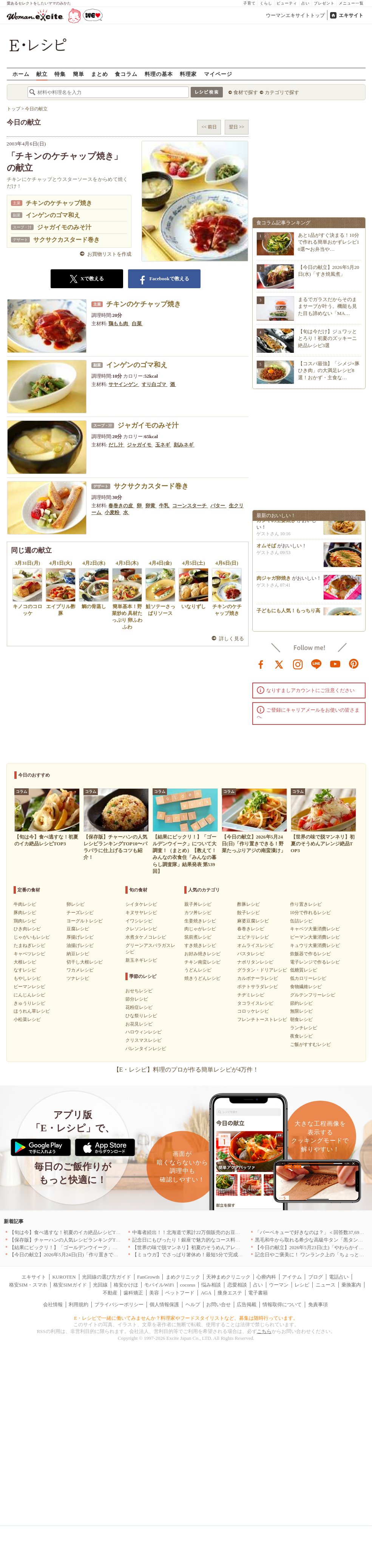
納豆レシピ (77, 953)
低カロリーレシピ (308, 978)
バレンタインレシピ (145, 1048)
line (316, 663)
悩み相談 (211, 1285)
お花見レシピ (139, 1024)
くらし (266, 3)
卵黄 (150, 505)
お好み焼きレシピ (202, 953)
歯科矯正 (133, 1293)
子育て (249, 3)
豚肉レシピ (25, 912)
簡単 (78, 73)
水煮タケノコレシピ (145, 937)
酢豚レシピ (248, 904)
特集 (60, 73)
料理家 (188, 73)
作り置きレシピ (306, 904)
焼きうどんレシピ (202, 978)
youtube (335, 663)
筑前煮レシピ (197, 937)
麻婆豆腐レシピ (253, 921)
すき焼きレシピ (200, 945)
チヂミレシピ (250, 995)
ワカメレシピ (80, 970)
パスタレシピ (250, 953)
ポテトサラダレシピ (257, 986)
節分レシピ (136, 999)
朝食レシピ (301, 1019)
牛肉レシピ (25, 904)
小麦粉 (112, 512)
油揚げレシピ (80, 945)
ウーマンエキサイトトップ (295, 15)
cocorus (187, 1285)
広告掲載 (246, 1304)
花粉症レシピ (139, 1007)
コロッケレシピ (253, 1011)
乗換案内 (351, 1285)
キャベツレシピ (29, 953)
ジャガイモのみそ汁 (64, 227)
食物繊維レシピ (306, 986)
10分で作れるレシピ (310, 912)
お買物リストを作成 (109, 254)
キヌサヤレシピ (141, 912)
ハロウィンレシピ (143, 1032)
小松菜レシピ (27, 1019)
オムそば (266, 550)
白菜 (137, 323)
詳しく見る (231, 638)
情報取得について (282, 1304)
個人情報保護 (164, 1304)
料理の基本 (159, 73)
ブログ (315, 1277)
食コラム (126, 73)
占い (305, 3)
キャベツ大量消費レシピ (315, 928)
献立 (42, 73)
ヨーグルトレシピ (84, 921)
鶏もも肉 (118, 323)
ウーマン (279, 1285)
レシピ (302, 1285)
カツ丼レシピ (197, 912)
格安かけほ (126, 1285)
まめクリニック (183, 1277)
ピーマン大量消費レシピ (315, 937)
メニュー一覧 (351, 3)
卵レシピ (75, 904)
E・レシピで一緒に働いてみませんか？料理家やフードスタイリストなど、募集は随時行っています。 (186, 1318)
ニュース (325, 1285)
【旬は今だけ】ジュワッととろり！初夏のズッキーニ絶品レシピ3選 (327, 338)
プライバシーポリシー (119, 1304)
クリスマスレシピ (143, 1040)
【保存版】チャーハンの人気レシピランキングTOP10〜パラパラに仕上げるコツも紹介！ (107, 1240)
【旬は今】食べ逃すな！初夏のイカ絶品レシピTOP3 (66, 1232)
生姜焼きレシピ (200, 921)
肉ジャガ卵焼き (273, 582)
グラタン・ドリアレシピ (262, 970)
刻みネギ (184, 445)
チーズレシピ (80, 912)
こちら (264, 1331)
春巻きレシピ (250, 928)
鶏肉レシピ (25, 921)
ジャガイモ (140, 445)
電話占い (339, 1277)
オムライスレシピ (255, 945)
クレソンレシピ (141, 928)
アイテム (292, 1277)
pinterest (354, 663)
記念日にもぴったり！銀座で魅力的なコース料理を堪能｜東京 (201, 1240)
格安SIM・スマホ (28, 1285)
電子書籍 (258, 1293)
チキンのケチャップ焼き (59, 203)
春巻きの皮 (121, 505)
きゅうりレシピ (29, 1003)
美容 (154, 1293)
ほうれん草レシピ (32, 1011)
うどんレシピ (197, 970)
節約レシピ (301, 1003)
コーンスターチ (190, 505)
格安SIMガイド (69, 1285)
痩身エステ (230, 1293)
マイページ (218, 73)
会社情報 (53, 1304)
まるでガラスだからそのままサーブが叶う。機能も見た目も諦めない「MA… (327, 306)
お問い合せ (218, 1304)
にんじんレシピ (29, 995)
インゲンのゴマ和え (53, 215)
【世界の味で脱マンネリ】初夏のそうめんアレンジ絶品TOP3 (199, 1247)
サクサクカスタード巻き (66, 239)
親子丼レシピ (197, 904)
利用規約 (78, 1304)
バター (218, 505)
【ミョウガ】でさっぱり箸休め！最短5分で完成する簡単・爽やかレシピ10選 (217, 1254)
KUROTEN (64, 1277)
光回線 (100, 1285)
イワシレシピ (139, 921)
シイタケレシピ (141, 904)
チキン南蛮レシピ (202, 962)
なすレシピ (25, 970)
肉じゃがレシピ (200, 928)
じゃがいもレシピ (32, 937)
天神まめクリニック (228, 1277)
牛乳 (164, 505)
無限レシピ (301, 1011)
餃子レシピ (248, 912)
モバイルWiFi (159, 1285)
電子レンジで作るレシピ (315, 962)
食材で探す (245, 92)
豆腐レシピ (77, 928)
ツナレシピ (77, 978)
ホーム (20, 73)
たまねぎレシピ (29, 945)
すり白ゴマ (154, 384)
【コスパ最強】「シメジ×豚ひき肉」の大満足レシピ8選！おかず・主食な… (329, 370)
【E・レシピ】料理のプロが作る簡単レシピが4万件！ (186, 1069)
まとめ (99, 73)
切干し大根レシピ (84, 962)
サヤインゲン (123, 384)
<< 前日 (209, 127)
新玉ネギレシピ (141, 960)
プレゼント (324, 3)
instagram (298, 663)
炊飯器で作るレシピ (310, 953)
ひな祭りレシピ (141, 1015)
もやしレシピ (27, 978)
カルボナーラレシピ (257, 978)
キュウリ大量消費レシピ (315, 945)
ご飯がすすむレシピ (310, 1044)
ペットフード (179, 1293)
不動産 (110, 1293)
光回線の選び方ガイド (106, 1277)
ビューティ (286, 3)
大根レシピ (25, 962)
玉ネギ (163, 445)
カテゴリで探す (282, 92)
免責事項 (318, 1304)
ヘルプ (192, 1304)
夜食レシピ (301, 1036)
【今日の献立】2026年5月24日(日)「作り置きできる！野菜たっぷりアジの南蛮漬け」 (103, 1254)
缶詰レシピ (301, 921)
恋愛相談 (237, 1285)
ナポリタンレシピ (255, 962)
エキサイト (351, 15)
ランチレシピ (303, 1027)
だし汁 (116, 445)
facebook (261, 663)
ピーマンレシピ (29, 986)
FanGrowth (148, 1277)
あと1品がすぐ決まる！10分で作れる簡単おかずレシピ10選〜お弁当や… (329, 242)
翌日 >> (236, 127)
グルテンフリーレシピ (312, 995)
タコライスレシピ (255, 1003)
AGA (206, 1293)
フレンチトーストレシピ (262, 1019)
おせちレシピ (139, 990)
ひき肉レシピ (27, 928)
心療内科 (266, 1277)
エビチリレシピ (253, 937)
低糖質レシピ (303, 970)
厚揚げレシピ (80, 937)
